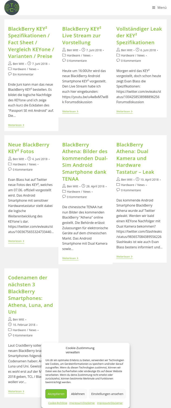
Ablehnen (78, 394)
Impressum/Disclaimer (82, 403)
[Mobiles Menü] (159, 7)
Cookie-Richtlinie (57, 403)
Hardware (19, 69)
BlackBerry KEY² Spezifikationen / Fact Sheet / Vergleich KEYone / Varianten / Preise (31, 42)
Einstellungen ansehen (107, 394)
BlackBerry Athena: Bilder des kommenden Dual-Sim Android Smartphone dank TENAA (85, 161)
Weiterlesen (16, 125)
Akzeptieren (56, 394)
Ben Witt (18, 64)
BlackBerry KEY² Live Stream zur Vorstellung (81, 35)
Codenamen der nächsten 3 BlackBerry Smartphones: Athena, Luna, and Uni (30, 294)
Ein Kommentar (23, 74)
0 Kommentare (77, 61)
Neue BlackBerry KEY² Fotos (28, 148)
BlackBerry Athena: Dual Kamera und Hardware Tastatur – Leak (135, 158)
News (32, 69)
